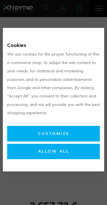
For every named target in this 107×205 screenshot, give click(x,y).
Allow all (53, 151)
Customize (53, 133)
